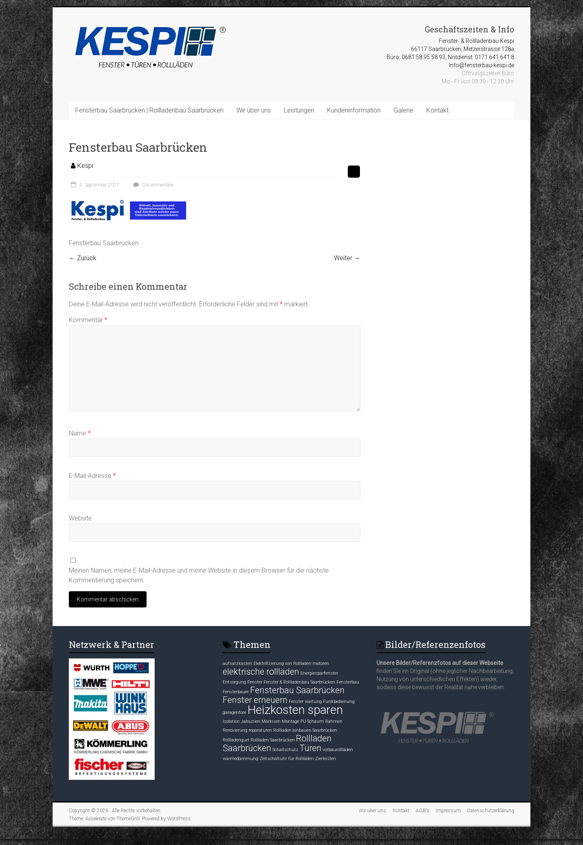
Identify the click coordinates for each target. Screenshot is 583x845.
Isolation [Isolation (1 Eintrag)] (231, 721)
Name (80, 433)
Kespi (85, 166)
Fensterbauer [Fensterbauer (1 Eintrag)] (236, 691)
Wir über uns (253, 110)
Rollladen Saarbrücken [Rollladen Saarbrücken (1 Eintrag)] (273, 740)
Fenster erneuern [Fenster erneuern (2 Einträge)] (255, 700)
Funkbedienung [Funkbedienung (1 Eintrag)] (339, 701)
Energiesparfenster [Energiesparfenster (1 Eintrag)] (319, 673)
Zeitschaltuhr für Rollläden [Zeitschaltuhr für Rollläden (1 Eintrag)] (287, 758)
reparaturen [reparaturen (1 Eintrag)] (260, 730)
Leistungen (299, 110)
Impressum (448, 810)
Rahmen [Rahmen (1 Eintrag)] (334, 721)
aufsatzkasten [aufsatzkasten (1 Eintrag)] (237, 663)
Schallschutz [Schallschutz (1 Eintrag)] (285, 749)
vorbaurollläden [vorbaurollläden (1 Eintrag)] (338, 749)
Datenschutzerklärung (490, 810)
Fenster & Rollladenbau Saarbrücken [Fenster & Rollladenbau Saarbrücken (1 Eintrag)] (299, 682)
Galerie (403, 110)
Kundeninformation (354, 110)
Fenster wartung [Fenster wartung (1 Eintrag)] (305, 701)
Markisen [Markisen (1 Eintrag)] (271, 721)
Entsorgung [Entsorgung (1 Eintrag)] (234, 682)
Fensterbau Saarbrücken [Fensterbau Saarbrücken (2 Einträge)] (297, 690)
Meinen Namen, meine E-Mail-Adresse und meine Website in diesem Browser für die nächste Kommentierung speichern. (199, 575)
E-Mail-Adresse (92, 476)
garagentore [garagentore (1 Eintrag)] (234, 712)
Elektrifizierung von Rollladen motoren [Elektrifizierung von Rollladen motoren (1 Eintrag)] (291, 663)
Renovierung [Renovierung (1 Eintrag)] (235, 730)
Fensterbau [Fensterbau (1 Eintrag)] (347, 682)
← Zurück (82, 258)
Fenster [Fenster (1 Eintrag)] (254, 682)
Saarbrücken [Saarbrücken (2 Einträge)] (247, 748)
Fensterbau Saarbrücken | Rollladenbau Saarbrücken (149, 110)
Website (80, 518)
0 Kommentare (152, 185)
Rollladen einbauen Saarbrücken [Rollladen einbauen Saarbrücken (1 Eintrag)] (305, 730)
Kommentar (88, 320)
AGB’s (422, 810)
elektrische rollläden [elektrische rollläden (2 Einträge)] (261, 672)
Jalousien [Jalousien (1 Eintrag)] (250, 721)
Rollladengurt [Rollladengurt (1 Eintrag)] (236, 740)
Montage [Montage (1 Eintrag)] (290, 721)
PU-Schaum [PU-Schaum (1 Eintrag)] (312, 721)
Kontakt (437, 110)
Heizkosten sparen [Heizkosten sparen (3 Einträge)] (295, 710)
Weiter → (347, 258)
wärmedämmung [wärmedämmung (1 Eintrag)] (240, 758)
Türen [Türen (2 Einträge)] (310, 748)
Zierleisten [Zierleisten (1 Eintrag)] (325, 758)
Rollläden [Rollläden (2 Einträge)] (314, 738)
